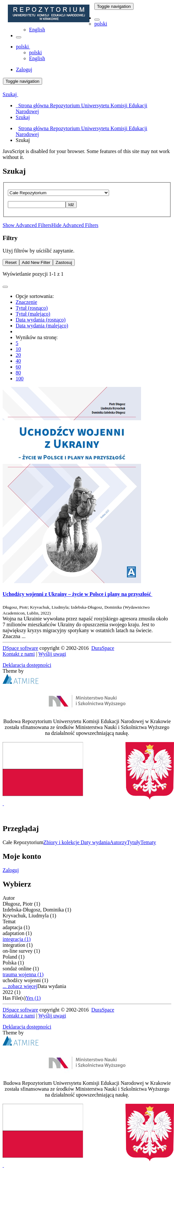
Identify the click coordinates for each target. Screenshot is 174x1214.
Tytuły (134, 842)
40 (18, 361)
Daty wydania (95, 842)
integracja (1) (17, 939)
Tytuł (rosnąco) (32, 308)
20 (18, 355)
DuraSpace (102, 648)
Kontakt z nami (19, 654)
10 (18, 349)
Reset (11, 262)
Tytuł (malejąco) (33, 314)
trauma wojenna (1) (23, 974)
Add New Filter (36, 262)
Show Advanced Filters (27, 225)
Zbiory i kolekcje (62, 842)
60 (18, 367)
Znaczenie (26, 302)
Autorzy (118, 842)
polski (100, 23)
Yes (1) (33, 998)
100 (20, 378)
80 (18, 372)
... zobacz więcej (20, 986)
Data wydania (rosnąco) (41, 319)
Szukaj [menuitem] (23, 117)
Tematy (148, 842)
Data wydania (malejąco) (42, 325)
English (37, 29)
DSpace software (20, 648)
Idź (71, 204)
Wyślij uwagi (52, 654)
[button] (97, 20)
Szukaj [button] (10, 94)
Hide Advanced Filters (74, 225)
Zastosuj (63, 262)
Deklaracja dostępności (27, 665)
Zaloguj (11, 870)
